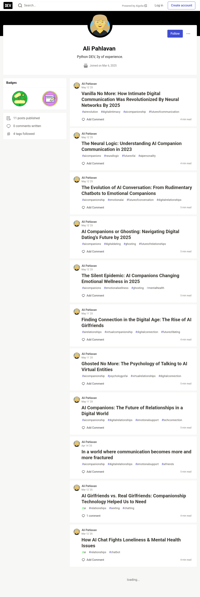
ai (84, 508)
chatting (128, 508)
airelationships (92, 332)
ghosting (130, 244)
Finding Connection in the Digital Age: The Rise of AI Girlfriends (136, 322)
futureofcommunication (164, 112)
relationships (97, 508)
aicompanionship (134, 112)
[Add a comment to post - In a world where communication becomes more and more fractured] (92, 472)
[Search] (20, 5)
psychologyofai (118, 376)
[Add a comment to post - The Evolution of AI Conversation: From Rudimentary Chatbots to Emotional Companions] (92, 207)
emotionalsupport (147, 420)
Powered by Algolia (134, 5)
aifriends (168, 464)
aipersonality (147, 156)
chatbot (114, 552)
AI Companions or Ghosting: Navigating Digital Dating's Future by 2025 (130, 234)
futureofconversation (140, 200)
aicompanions (91, 156)
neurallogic (111, 156)
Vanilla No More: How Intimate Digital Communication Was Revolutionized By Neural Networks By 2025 (130, 99)
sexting (114, 508)
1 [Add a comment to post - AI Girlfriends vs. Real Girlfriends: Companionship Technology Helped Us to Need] (90, 515)
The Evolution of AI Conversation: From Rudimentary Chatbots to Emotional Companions (136, 190)
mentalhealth (155, 288)
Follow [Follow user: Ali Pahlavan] (175, 33)
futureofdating (170, 332)
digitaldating (112, 244)
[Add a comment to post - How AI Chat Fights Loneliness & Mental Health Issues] (92, 560)
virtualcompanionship (118, 332)
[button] (19, 98)
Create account (181, 5)
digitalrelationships (169, 200)
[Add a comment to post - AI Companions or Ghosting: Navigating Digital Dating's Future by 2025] (92, 251)
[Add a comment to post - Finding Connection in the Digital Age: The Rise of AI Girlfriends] (92, 339)
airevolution (90, 112)
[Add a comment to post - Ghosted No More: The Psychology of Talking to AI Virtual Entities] (92, 384)
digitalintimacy (110, 112)
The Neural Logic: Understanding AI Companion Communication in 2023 (131, 146)
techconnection (172, 420)
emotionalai (116, 200)
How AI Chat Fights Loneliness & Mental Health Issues (131, 542)
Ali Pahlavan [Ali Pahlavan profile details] (89, 83)
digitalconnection (147, 332)
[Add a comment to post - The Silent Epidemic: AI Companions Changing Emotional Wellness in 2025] (92, 295)
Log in (159, 5)
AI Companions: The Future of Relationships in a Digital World (132, 410)
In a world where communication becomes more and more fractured (136, 454)
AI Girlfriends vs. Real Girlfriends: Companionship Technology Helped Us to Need (133, 498)
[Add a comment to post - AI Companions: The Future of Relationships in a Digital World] (92, 428)
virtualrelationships (143, 376)
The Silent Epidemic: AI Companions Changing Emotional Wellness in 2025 (130, 278)
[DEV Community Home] (8, 5)
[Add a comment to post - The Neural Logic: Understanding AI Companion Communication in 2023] (92, 163)
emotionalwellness (116, 288)
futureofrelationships (152, 244)
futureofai (128, 156)
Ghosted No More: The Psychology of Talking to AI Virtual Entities (134, 366)
